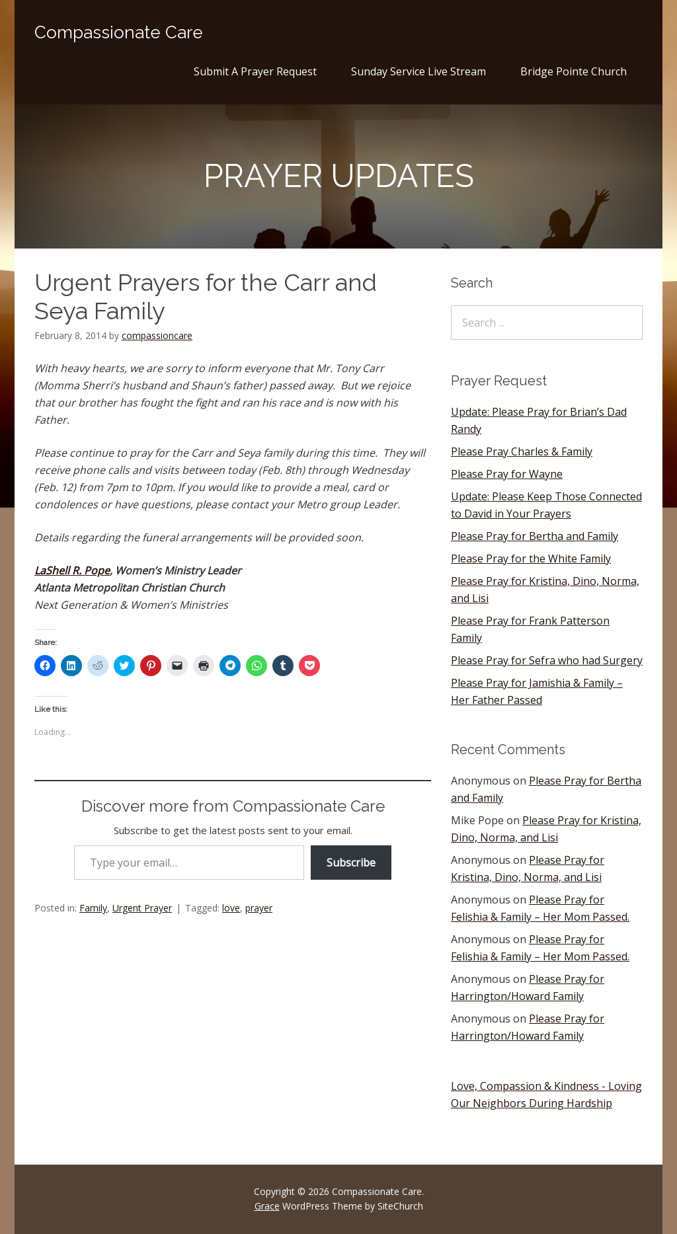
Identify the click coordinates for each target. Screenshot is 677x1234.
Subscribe (351, 862)
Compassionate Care (118, 32)
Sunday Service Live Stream (418, 71)
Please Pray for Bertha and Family (534, 536)
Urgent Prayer (142, 908)
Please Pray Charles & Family (521, 451)
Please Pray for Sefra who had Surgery (547, 660)
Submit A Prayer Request (255, 71)
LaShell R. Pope (72, 570)
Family (93, 908)
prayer (258, 908)
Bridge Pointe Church (573, 71)
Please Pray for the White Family (531, 558)
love (231, 908)
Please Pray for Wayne (507, 474)
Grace (267, 1206)
